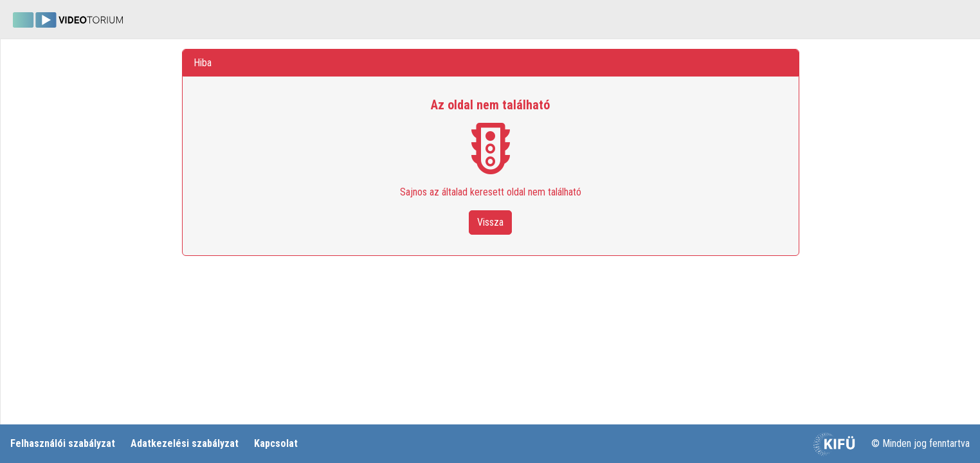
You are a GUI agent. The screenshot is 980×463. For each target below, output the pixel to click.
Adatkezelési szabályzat (185, 443)
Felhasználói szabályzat (62, 443)
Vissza (490, 222)
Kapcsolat (276, 443)
